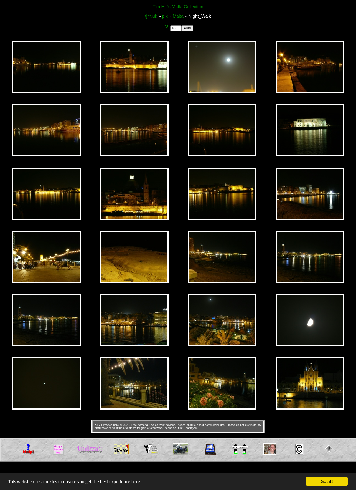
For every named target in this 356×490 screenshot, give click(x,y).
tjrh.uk (151, 16)
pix (165, 16)
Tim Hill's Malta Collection (178, 6)
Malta (178, 16)
